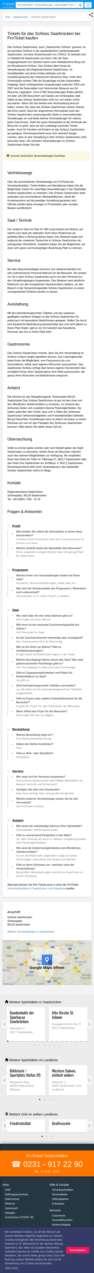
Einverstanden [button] (78, 1250)
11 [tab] (56, 1041)
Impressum (11, 1208)
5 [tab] (27, 1041)
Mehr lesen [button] (11, 1267)
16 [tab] (81, 1041)
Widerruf (10, 1203)
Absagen (10, 1212)
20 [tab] (44, 1045)
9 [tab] (47, 1041)
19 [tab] (39, 1045)
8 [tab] (42, 1041)
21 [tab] (49, 1045)
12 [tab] (61, 1041)
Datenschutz (12, 1199)
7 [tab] (37, 1041)
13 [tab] (66, 1041)
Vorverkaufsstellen (62, 1189)
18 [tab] (34, 1045)
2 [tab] (12, 1041)
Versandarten (59, 1194)
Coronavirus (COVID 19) (19, 1217)
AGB (7, 1189)
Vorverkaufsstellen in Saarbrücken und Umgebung (36, 888)
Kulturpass (58, 1203)
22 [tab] (54, 1045)
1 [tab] (7, 1041)
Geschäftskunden (62, 1220)
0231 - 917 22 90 (52, 1164)
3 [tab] (17, 1041)
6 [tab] (32, 1041)
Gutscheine (58, 1215)
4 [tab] (22, 1041)
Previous (5, 1024)
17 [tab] (86, 1041)
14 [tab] (71, 1041)
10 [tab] (52, 1041)
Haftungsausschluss (16, 1194)
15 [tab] (76, 1041)
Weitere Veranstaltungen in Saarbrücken (30, 931)
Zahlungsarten (60, 1199)
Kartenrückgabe (61, 1224)
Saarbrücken (20, 17)
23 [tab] (59, 1045)
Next (89, 1024)
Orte (7, 17)
